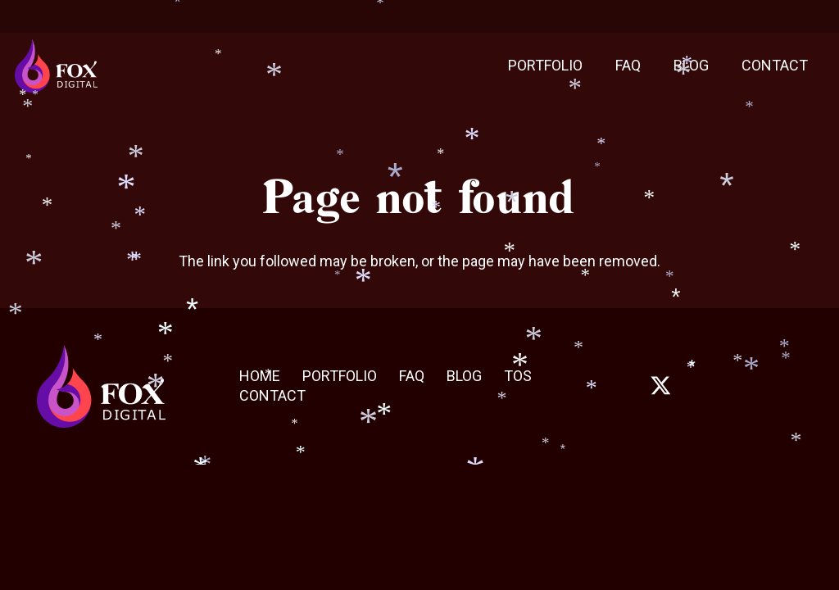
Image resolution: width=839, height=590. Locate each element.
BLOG (464, 375)
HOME (259, 375)
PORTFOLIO (339, 375)
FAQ (411, 375)
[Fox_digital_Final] (56, 66)
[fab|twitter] (660, 386)
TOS (518, 375)
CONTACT (272, 395)
